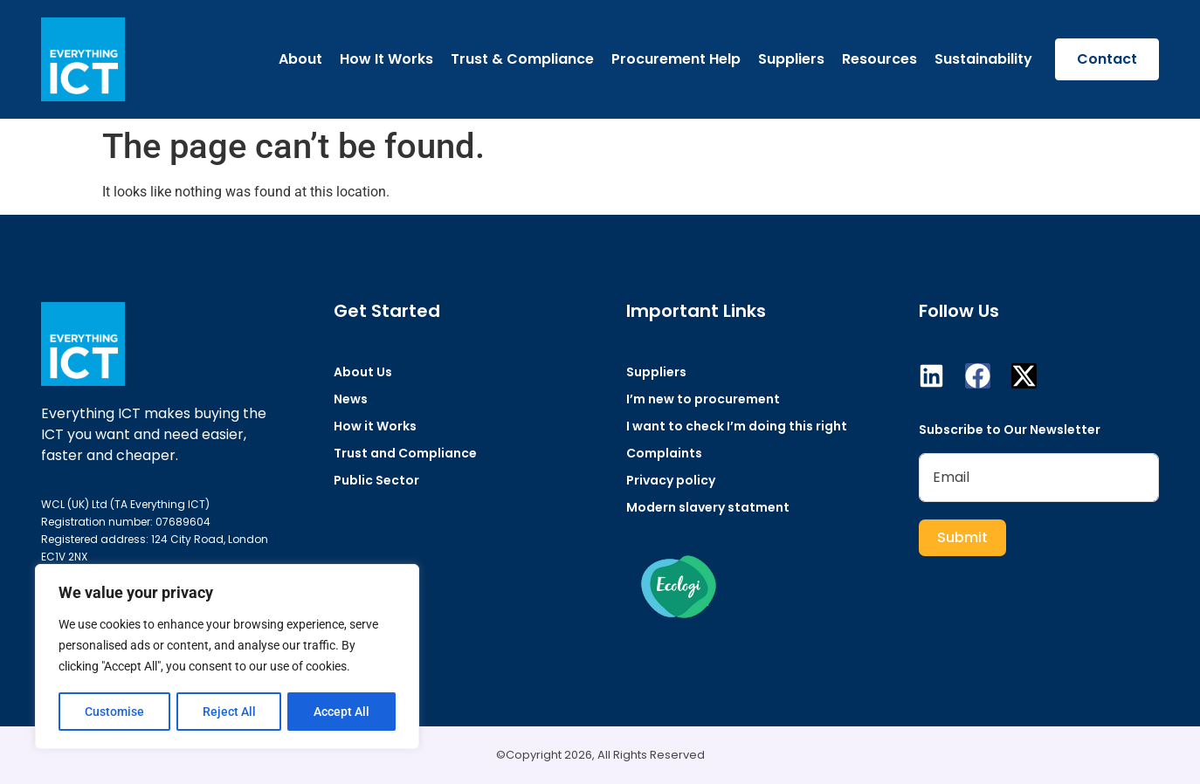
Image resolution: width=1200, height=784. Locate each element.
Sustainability (983, 59)
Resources (879, 59)
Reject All (229, 712)
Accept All (342, 712)
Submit (962, 537)
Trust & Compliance (522, 59)
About (300, 59)
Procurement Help (676, 59)
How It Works (386, 59)
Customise (114, 712)
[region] (227, 657)
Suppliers (791, 59)
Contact (1107, 59)
